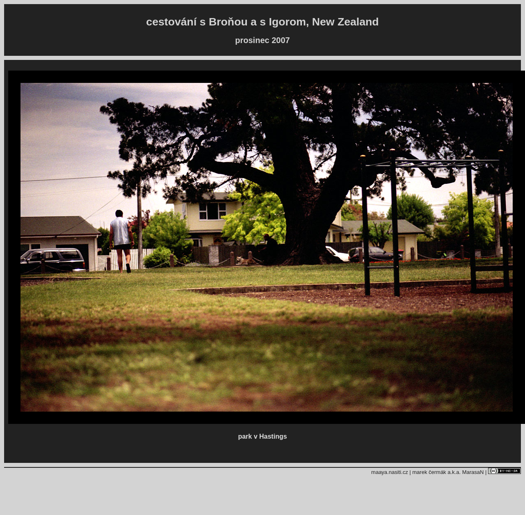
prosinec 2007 (262, 40)
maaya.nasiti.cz (389, 472)
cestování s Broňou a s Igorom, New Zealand (262, 22)
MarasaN (473, 472)
